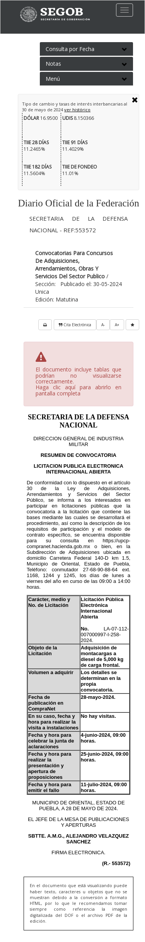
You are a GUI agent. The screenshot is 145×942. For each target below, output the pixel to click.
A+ (117, 324)
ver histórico (77, 109)
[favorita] (132, 324)
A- (103, 324)
